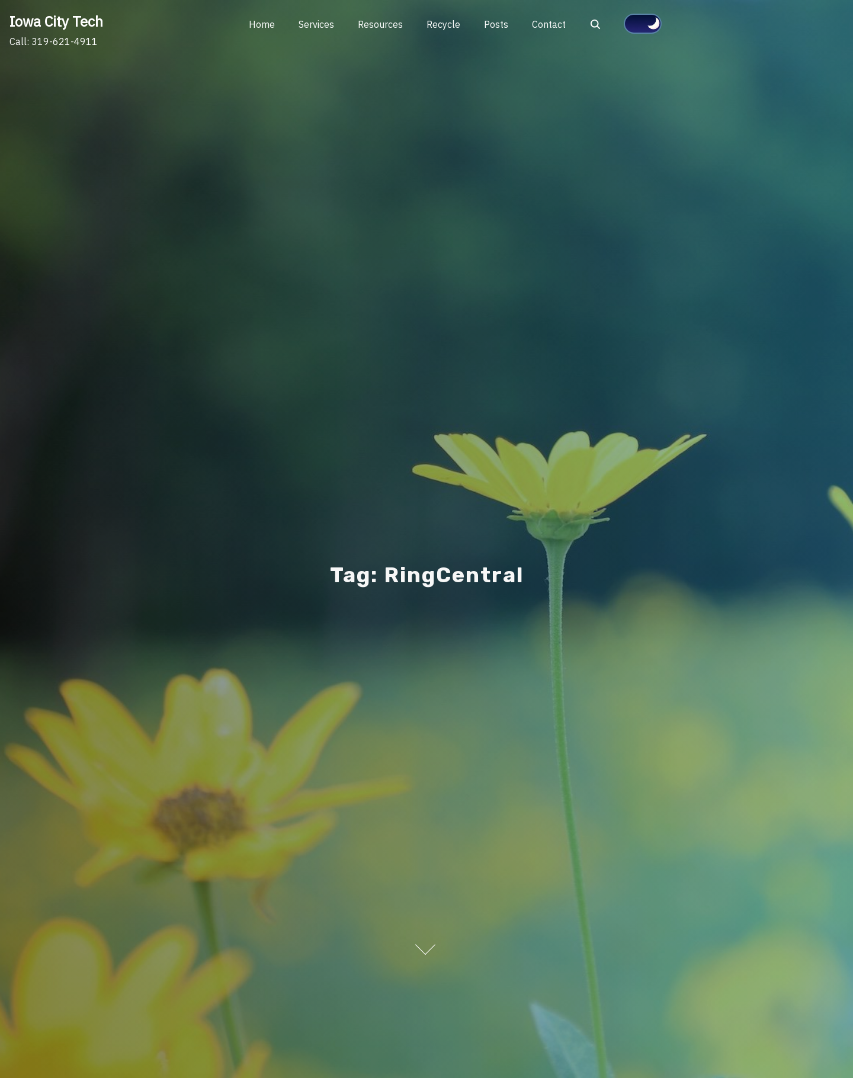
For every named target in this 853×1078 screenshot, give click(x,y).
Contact (549, 24)
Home (262, 24)
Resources (380, 24)
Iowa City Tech (56, 21)
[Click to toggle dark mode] (643, 24)
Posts (496, 24)
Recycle (443, 24)
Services (316, 24)
